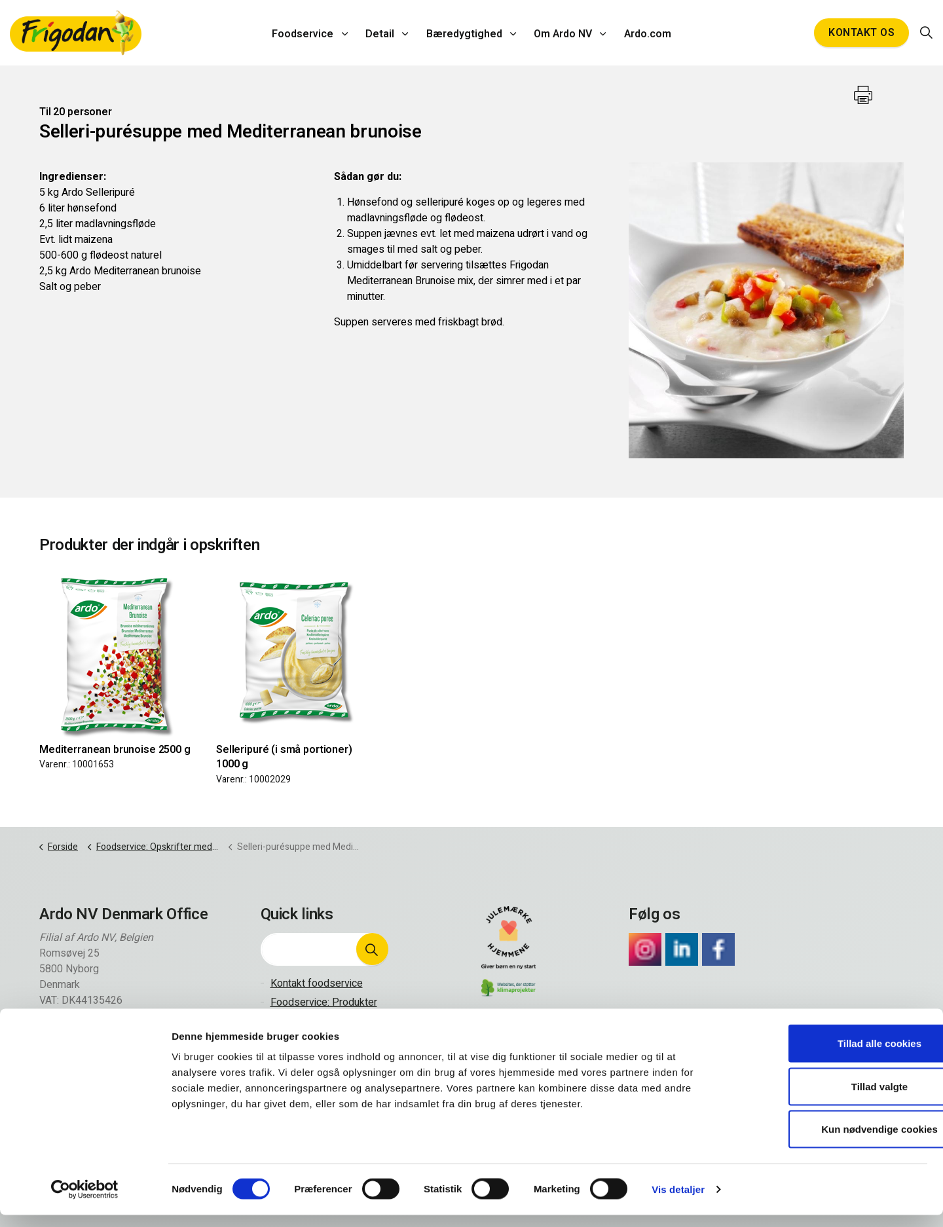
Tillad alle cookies (834, 1055)
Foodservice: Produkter (323, 1002)
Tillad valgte (833, 1098)
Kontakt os (861, 33)
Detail (382, 33)
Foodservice (308, 33)
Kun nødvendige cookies (833, 1140)
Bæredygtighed (464, 33)
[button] (372, 949)
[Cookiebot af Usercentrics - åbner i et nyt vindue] (85, 1201)
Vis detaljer (678, 1201)
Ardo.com (643, 33)
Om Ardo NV (561, 33)
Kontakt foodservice (316, 983)
